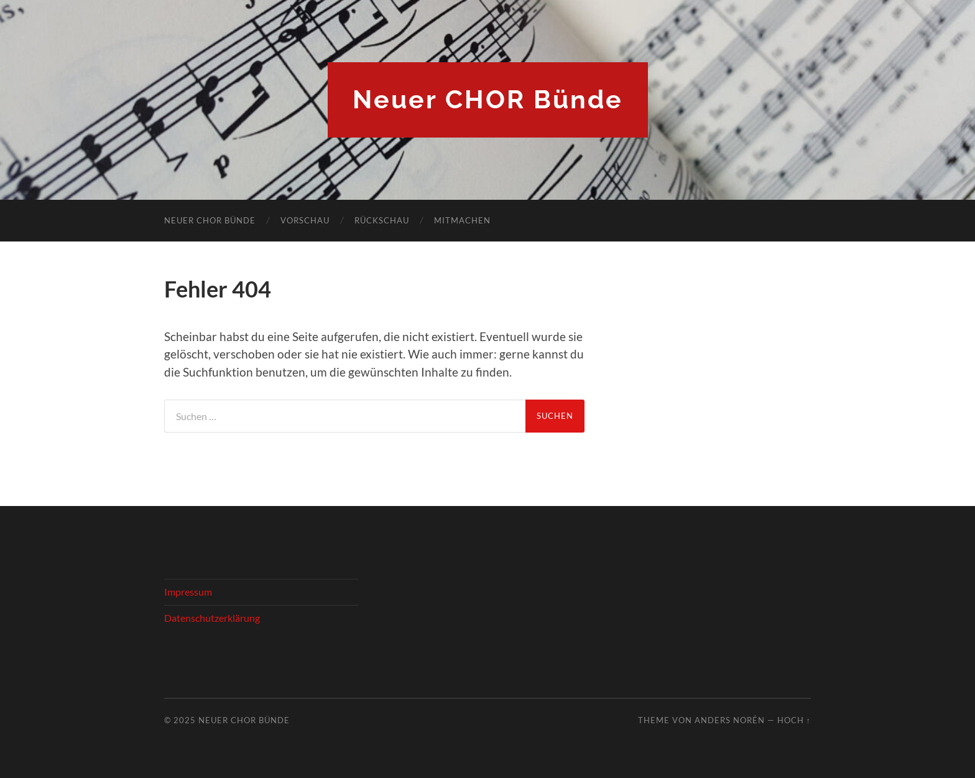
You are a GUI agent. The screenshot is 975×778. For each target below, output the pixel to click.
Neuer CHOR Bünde (488, 100)
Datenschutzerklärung (212, 618)
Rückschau (381, 220)
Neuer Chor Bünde (210, 220)
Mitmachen (462, 220)
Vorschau (305, 220)
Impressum (188, 592)
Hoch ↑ (794, 720)
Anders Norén (730, 720)
